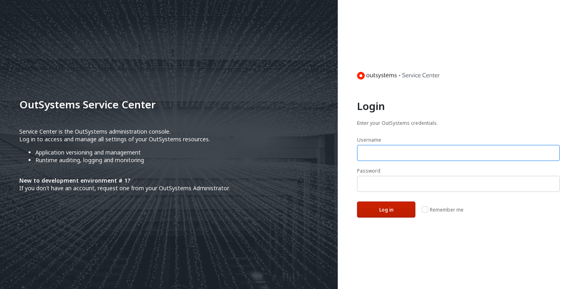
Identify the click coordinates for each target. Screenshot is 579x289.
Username (369, 139)
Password (368, 170)
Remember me (447, 209)
